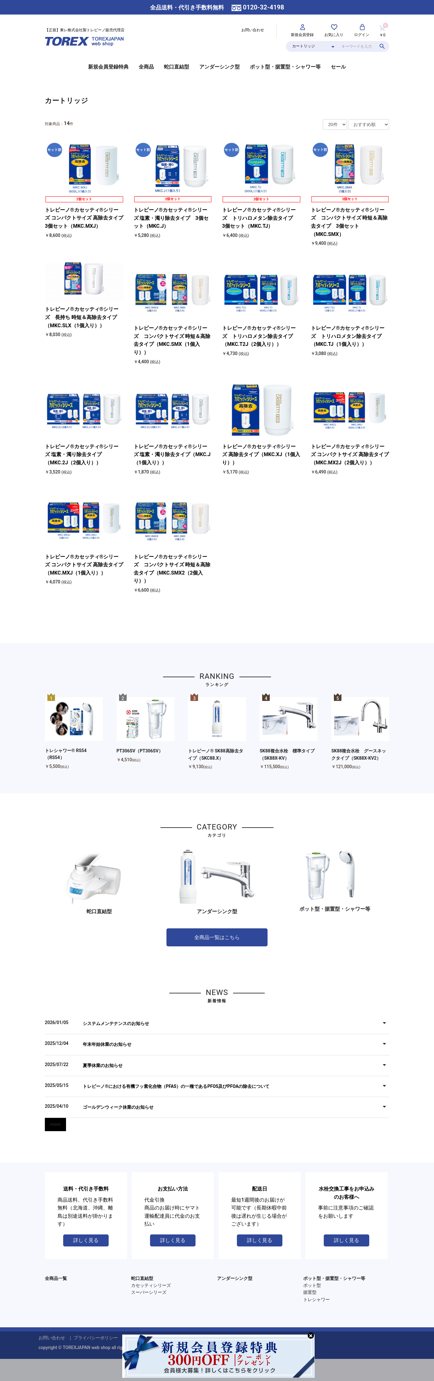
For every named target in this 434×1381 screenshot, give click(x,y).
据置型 (309, 1292)
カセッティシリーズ (151, 1285)
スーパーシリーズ (148, 1292)
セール (338, 67)
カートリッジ (66, 101)
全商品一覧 (56, 1278)
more (55, 1124)
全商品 (146, 67)
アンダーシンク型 (219, 67)
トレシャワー (316, 1299)
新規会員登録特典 (108, 67)
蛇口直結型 (176, 67)
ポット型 (312, 1285)
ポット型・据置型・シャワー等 (285, 67)
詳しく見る (86, 1240)
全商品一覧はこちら (217, 937)
